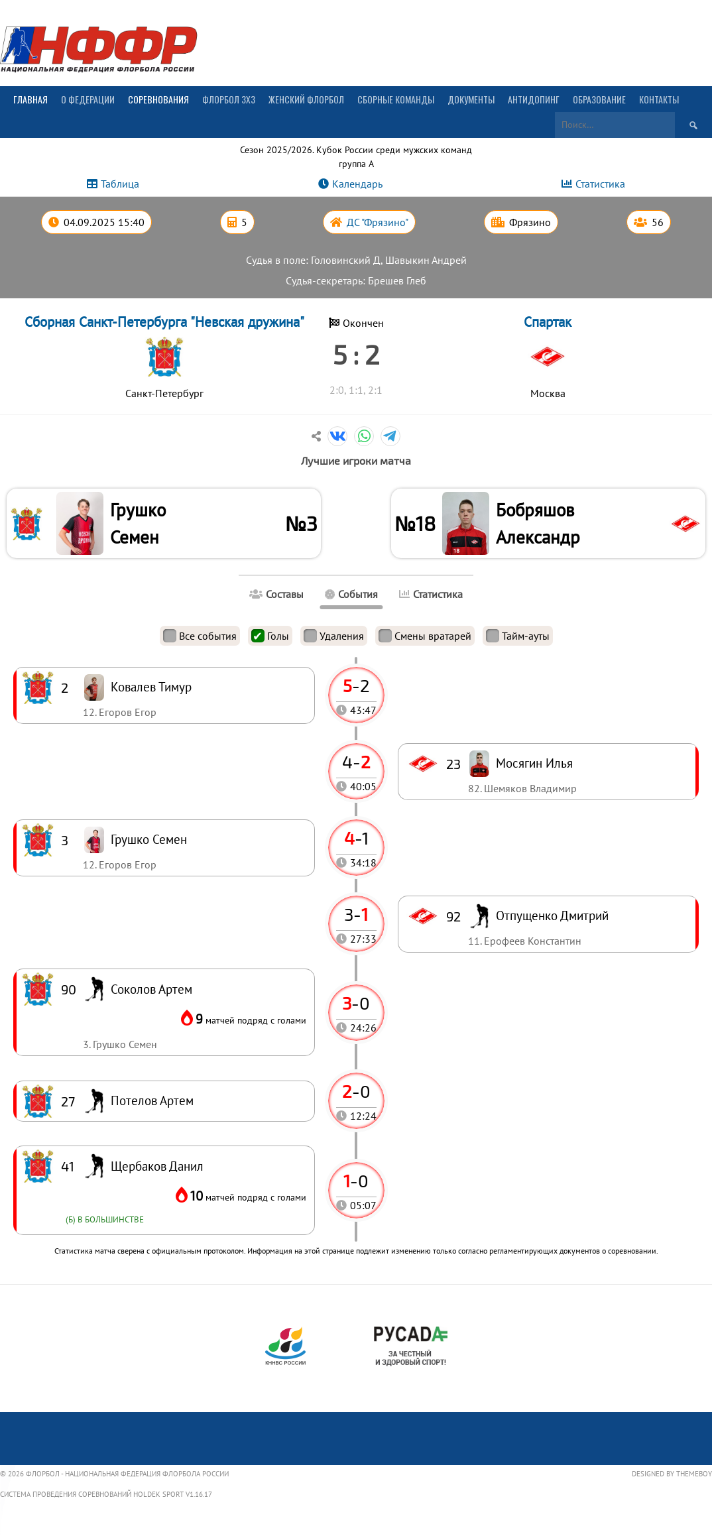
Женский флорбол (306, 99)
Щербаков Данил (157, 1169)
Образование (599, 99)
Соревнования (158, 99)
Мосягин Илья (534, 766)
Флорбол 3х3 (228, 99)
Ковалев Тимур (151, 689)
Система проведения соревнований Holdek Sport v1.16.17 (106, 1497)
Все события (200, 639)
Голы (270, 639)
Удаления (334, 639)
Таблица (120, 183)
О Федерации (88, 99)
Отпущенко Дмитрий (552, 918)
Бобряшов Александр (541, 524)
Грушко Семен (140, 524)
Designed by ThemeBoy (672, 1476)
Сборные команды (395, 99)
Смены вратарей (425, 639)
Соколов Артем (151, 992)
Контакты (659, 99)
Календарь (357, 183)
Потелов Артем (152, 1103)
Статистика (600, 183)
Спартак (547, 322)
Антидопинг (534, 99)
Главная (30, 99)
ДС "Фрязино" (377, 222)
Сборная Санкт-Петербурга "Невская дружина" (164, 322)
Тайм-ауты (518, 639)
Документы (471, 99)
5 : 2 (356, 354)
